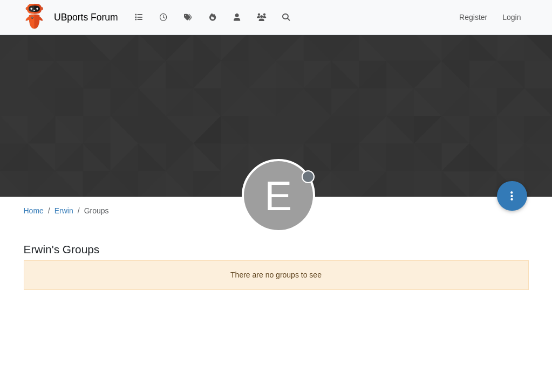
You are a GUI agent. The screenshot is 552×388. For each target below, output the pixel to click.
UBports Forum (86, 17)
